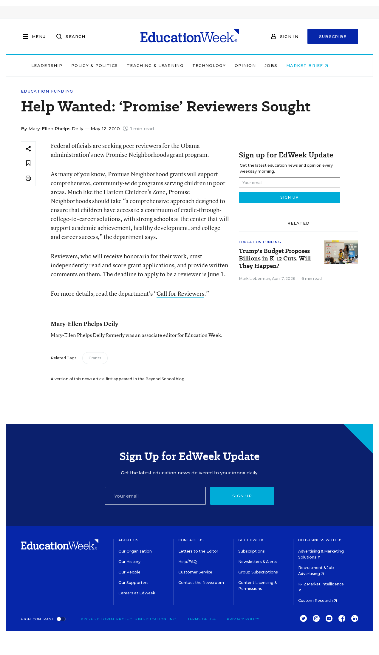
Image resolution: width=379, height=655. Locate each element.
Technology (219, 65)
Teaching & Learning (165, 65)
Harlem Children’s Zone (134, 192)
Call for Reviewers (180, 293)
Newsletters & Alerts (257, 561)
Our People (129, 572)
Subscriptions (251, 551)
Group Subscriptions (258, 572)
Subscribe (333, 36)
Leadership (56, 65)
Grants (95, 358)
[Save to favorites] (28, 163)
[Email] (155, 496)
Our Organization (135, 551)
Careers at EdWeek (136, 593)
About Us (128, 540)
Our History (129, 561)
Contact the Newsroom (201, 582)
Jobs (281, 65)
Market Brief (317, 65)
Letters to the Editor (198, 551)
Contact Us (191, 540)
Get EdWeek (251, 540)
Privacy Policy (243, 619)
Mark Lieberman (254, 278)
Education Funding (47, 91)
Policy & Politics (104, 65)
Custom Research (317, 600)
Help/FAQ (187, 561)
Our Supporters (133, 582)
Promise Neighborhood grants (147, 174)
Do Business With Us (320, 540)
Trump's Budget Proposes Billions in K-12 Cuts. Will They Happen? (275, 258)
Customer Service (195, 572)
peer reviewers (142, 146)
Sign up (242, 495)
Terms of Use (202, 619)
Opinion (255, 65)
